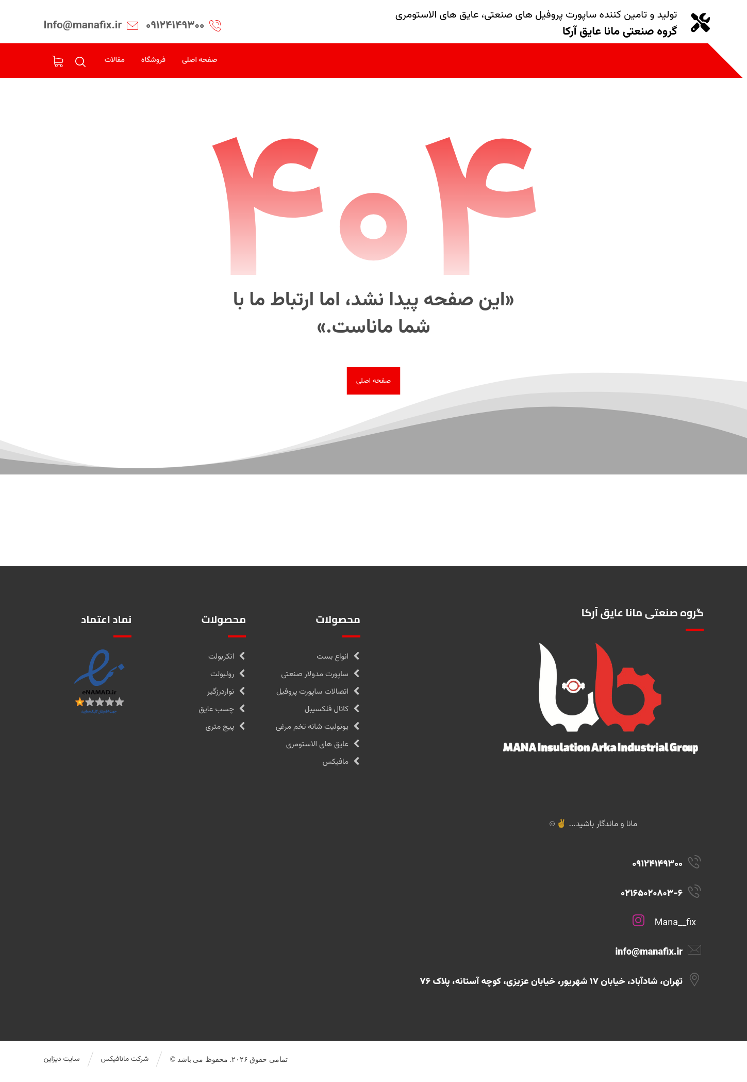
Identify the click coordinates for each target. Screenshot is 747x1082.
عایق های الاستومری (323, 747)
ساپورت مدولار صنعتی (320, 677)
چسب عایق (222, 712)
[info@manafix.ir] (549, 959)
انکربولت (227, 660)
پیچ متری (226, 730)
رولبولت (228, 677)
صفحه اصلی (374, 384)
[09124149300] (549, 871)
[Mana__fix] (549, 930)
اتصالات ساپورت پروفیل (318, 695)
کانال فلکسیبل (332, 712)
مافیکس (341, 765)
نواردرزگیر (226, 695)
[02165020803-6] (549, 901)
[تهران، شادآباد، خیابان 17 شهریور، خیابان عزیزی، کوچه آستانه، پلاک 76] (549, 989)
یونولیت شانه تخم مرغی (318, 730)
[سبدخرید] (58, 62)
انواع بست (338, 660)
